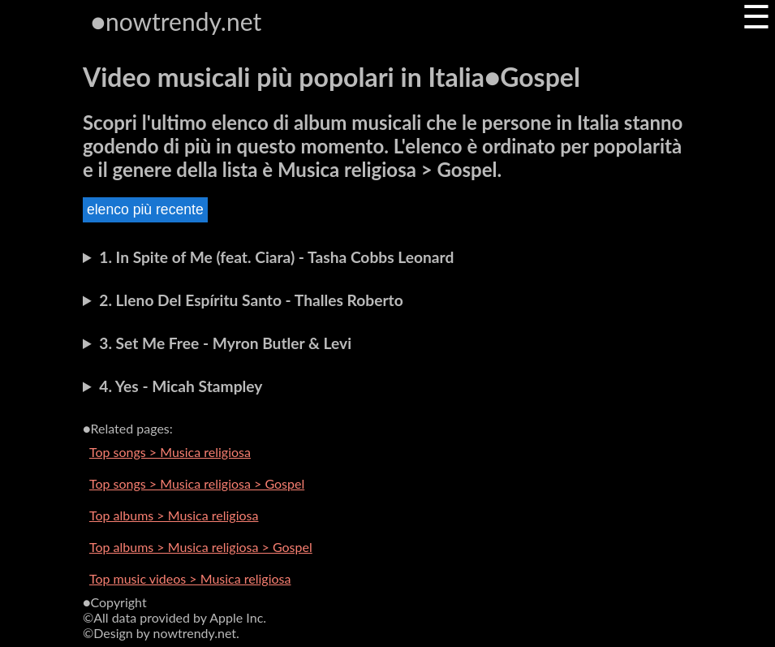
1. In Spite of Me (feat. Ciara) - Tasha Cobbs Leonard (276, 257)
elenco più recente (145, 209)
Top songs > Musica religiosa (170, 451)
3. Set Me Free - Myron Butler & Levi (225, 343)
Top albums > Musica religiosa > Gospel (200, 546)
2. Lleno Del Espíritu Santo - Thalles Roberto (251, 300)
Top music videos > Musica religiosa (190, 578)
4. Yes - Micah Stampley (180, 386)
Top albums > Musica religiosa (174, 515)
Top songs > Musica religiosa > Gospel (196, 483)
